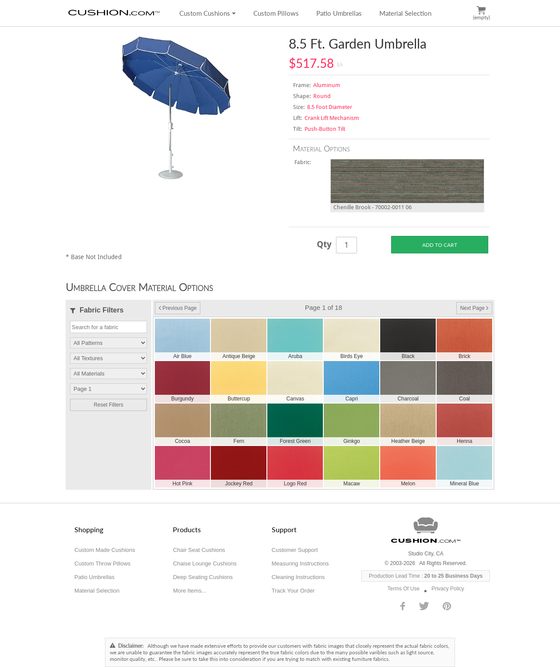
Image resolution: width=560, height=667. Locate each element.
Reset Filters (108, 405)
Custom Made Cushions (104, 550)
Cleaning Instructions (298, 577)
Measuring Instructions (300, 563)
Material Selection (405, 13)
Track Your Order (293, 590)
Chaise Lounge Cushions (204, 563)
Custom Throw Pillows (102, 563)
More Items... (189, 590)
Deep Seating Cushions (203, 577)
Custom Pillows (276, 13)
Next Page (474, 308)
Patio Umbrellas (339, 13)
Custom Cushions (207, 13)
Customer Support (295, 550)
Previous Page (177, 308)
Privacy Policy (447, 589)
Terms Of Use (404, 589)
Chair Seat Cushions (199, 550)
